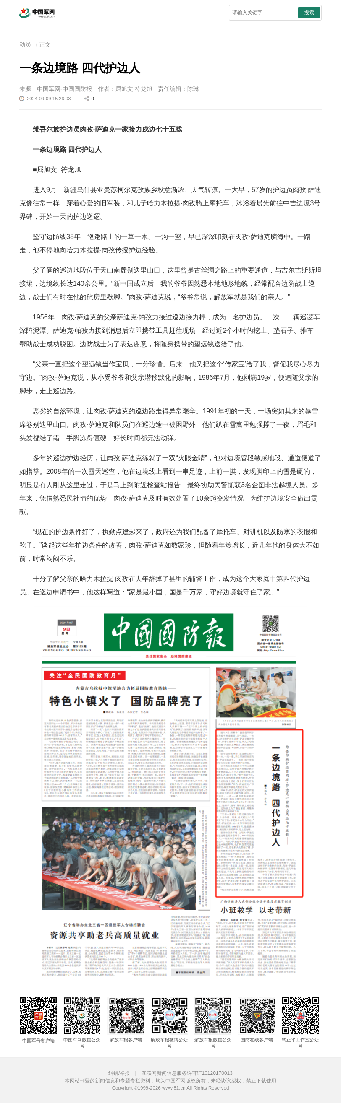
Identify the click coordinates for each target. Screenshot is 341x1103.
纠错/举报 (119, 1073)
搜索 (309, 13)
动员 (25, 44)
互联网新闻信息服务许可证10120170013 (187, 1073)
